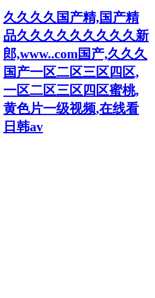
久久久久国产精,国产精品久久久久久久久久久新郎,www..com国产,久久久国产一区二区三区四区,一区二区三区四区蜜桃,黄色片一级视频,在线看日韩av (76, 72)
